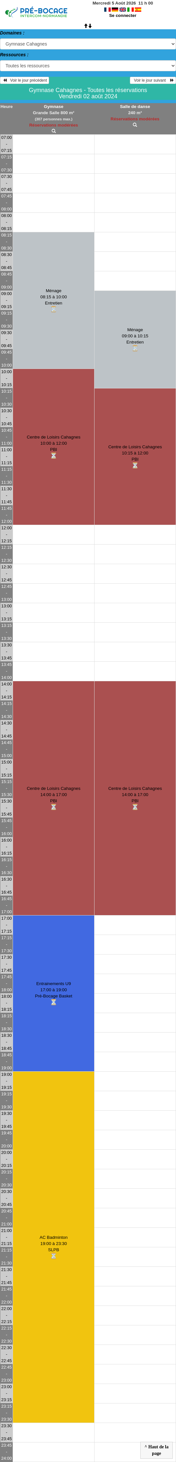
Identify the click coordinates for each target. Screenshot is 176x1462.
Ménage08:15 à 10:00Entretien (53, 300)
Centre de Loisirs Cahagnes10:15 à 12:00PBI (135, 456)
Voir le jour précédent (24, 80)
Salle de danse (135, 106)
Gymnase (53, 106)
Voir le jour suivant (153, 80)
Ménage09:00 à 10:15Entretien (135, 339)
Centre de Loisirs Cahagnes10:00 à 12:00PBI (53, 447)
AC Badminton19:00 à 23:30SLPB (54, 1247)
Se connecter (122, 15)
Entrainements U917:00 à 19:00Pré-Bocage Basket (53, 993)
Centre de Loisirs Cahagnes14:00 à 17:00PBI (53, 798)
